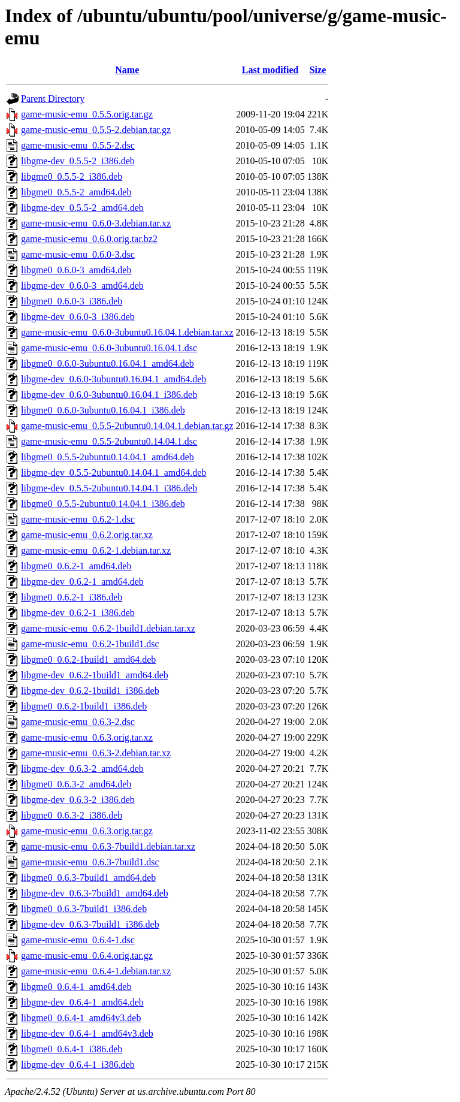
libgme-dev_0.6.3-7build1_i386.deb (90, 924)
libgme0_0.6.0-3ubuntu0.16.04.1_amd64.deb (107, 363)
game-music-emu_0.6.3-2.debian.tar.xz (96, 753)
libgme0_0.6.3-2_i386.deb (71, 815)
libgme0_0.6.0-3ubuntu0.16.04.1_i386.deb (103, 410)
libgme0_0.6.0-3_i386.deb (71, 301)
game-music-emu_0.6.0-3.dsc (78, 254)
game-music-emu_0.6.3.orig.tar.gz (87, 831)
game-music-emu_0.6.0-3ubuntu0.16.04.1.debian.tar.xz (127, 332)
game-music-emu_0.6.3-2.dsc (78, 722)
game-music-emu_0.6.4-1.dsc (78, 940)
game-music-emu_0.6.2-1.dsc (78, 519)
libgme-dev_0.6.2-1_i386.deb (78, 613)
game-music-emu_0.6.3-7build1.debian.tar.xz (108, 846)
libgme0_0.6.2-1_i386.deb (71, 597)
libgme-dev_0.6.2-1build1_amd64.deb (94, 675)
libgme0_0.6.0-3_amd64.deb (76, 270)
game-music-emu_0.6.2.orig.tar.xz (87, 535)
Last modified (270, 70)
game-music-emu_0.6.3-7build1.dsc (90, 862)
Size (318, 70)
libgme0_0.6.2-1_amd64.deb (76, 566)
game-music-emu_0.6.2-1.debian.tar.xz (96, 550)
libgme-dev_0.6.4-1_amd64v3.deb (87, 1033)
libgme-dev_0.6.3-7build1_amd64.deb (94, 893)
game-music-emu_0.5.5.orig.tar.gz (87, 114)
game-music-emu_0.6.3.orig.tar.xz (87, 737)
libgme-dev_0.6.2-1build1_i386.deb (90, 691)
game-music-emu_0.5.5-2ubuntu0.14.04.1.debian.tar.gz (127, 426)
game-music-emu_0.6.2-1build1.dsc (90, 644)
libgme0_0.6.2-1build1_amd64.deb (88, 659)
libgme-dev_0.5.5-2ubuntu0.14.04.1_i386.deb (109, 488)
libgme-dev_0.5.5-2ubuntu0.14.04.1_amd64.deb (113, 472)
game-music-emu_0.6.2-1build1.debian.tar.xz (108, 628)
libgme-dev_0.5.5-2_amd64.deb (82, 208)
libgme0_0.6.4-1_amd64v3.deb (81, 1018)
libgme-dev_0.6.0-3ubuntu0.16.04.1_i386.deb (109, 395)
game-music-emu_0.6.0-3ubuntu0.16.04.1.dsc (109, 348)
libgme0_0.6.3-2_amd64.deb (76, 784)
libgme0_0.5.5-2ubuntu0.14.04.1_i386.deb (103, 504)
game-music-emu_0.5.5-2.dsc (78, 145)
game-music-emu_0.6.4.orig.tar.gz (87, 955)
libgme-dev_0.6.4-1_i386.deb (78, 1064)
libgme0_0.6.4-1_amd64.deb (76, 987)
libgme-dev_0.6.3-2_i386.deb (78, 800)
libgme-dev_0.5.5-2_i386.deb (78, 161)
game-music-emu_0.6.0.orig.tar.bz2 (89, 239)
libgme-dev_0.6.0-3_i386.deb (78, 317)
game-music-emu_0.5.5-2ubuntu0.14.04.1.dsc (109, 441)
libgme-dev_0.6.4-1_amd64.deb (82, 1002)
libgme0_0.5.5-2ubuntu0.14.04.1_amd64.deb (107, 457)
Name (127, 70)
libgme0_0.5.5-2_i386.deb (71, 176)
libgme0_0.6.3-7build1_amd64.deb (88, 877)
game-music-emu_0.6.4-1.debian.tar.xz (96, 971)
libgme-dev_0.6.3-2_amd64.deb (82, 768)
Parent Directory (52, 98)
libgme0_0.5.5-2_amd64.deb (76, 192)
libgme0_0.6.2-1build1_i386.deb (84, 706)
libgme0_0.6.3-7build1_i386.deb (84, 909)
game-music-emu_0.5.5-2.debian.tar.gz (96, 130)
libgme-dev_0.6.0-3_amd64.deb (82, 285)
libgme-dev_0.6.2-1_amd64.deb (82, 581)
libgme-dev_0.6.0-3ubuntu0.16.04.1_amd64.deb (113, 379)
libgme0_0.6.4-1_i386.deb (71, 1049)
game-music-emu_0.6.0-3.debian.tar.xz (96, 223)
